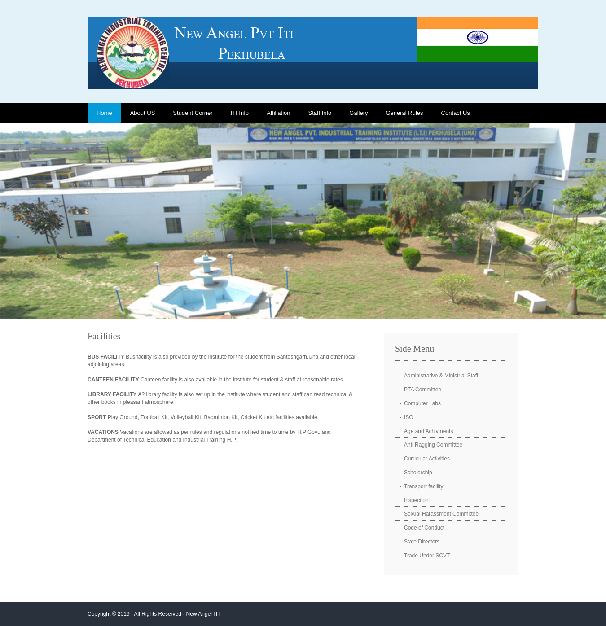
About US (142, 112)
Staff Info (320, 112)
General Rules (404, 112)
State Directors (421, 541)
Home (104, 112)
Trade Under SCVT (427, 555)
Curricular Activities (427, 458)
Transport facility (424, 486)
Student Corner (192, 112)
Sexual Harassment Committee (441, 514)
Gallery (358, 112)
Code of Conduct (424, 528)
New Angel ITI (203, 614)
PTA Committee (422, 389)
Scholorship (418, 472)
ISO (408, 417)
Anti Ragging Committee (433, 445)
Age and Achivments (428, 431)
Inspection (416, 500)
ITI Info (240, 112)
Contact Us (455, 112)
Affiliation (278, 112)
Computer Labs (422, 403)
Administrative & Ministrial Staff (441, 375)
